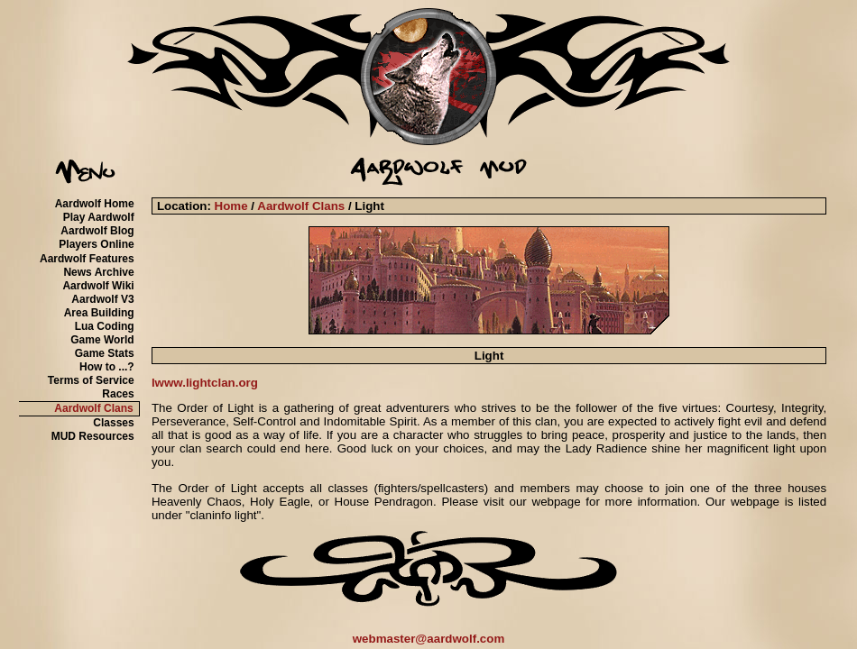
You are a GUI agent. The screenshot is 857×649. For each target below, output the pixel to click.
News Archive (98, 272)
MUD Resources (92, 436)
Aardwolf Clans (93, 408)
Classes (113, 422)
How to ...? (106, 367)
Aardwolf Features (87, 258)
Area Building (99, 312)
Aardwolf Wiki (98, 285)
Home (231, 206)
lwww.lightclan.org (205, 382)
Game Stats (104, 353)
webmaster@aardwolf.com (429, 638)
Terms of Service (91, 380)
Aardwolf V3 (102, 299)
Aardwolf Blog (97, 230)
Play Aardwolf (98, 217)
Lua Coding (104, 326)
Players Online (96, 244)
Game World (102, 340)
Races (118, 394)
